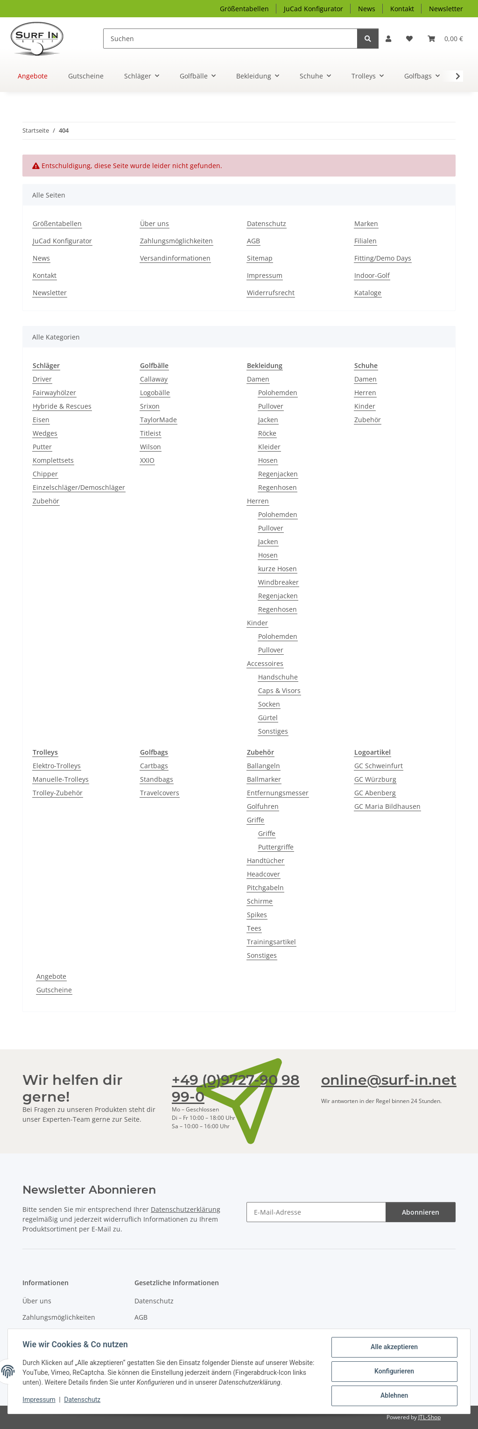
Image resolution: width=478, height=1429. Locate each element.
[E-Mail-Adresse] (316, 1212)
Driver (42, 379)
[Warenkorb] (445, 38)
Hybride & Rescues (62, 406)
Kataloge (367, 292)
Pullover (270, 406)
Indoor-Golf (372, 275)
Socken (269, 704)
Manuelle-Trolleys (61, 779)
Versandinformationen (175, 258)
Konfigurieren (394, 1371)
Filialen (365, 240)
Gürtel (268, 717)
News (366, 8)
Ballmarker (264, 779)
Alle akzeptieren (393, 1347)
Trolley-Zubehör (58, 792)
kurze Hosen (277, 568)
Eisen (41, 419)
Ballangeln (263, 765)
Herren (258, 500)
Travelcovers (159, 792)
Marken (366, 223)
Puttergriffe (276, 846)
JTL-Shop (429, 1417)
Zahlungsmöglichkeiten (176, 240)
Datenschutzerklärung (185, 1209)
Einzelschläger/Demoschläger (79, 487)
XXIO (147, 460)
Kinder (257, 622)
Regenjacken (278, 473)
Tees (254, 928)
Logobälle (155, 392)
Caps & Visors (279, 690)
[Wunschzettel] (409, 38)
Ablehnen (394, 1396)
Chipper (45, 473)
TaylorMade (158, 419)
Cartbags (154, 765)
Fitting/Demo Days (382, 258)
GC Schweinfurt (378, 765)
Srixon (150, 406)
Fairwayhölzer (54, 392)
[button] (388, 38)
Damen (258, 379)
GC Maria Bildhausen (387, 806)
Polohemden (277, 392)
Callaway (154, 379)
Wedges (45, 433)
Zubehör (46, 500)
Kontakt (402, 8)
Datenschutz (82, 1400)
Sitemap (260, 258)
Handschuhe (278, 676)
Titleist (150, 433)
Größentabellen (244, 8)
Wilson (150, 446)
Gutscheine (54, 989)
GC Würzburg (375, 779)
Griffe (255, 819)
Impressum (39, 1400)
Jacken (268, 419)
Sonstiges (273, 731)
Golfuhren (263, 806)
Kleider (269, 446)
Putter (42, 446)
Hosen (268, 460)
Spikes (257, 914)
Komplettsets (53, 460)
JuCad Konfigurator (313, 8)
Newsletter (446, 8)
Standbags (156, 779)
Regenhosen (277, 487)
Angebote (51, 976)
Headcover (263, 874)
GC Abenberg (375, 792)
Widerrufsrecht (271, 292)
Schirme (260, 901)
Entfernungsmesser (278, 792)
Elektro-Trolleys (57, 765)
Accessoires (265, 663)
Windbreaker (278, 582)
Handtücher (265, 860)
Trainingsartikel (271, 941)
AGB (253, 240)
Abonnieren (420, 1212)
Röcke (267, 433)
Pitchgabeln (265, 887)
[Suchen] (230, 38)
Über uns (154, 223)
